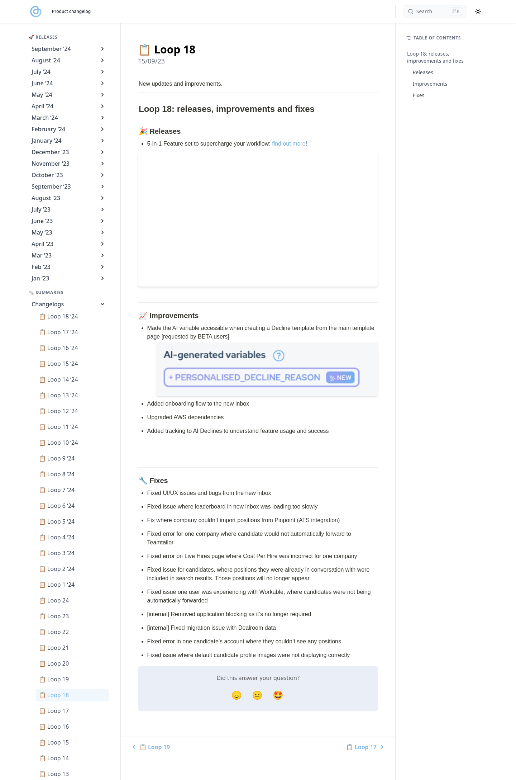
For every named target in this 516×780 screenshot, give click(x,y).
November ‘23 (69, 163)
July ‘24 (69, 72)
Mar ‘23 (69, 255)
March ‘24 (69, 118)
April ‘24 (69, 106)
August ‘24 (69, 60)
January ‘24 (69, 141)
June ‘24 (69, 83)
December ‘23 (69, 152)
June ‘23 (69, 221)
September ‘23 (69, 186)
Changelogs (69, 304)
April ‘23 (69, 244)
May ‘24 (69, 95)
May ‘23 (69, 232)
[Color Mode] (478, 11)
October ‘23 (69, 175)
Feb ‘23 (69, 267)
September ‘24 (69, 49)
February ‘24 (69, 129)
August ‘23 (69, 198)
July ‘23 (69, 209)
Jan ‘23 (69, 278)
